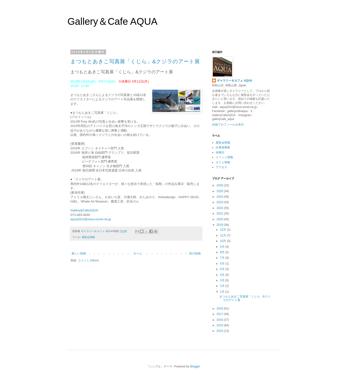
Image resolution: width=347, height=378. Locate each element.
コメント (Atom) (88, 260)
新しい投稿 (79, 253)
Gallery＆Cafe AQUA (112, 21)
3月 (222, 280)
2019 (220, 225)
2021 (220, 213)
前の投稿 (195, 253)
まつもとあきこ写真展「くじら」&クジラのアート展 (135, 61)
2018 (220, 308)
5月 (222, 269)
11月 (223, 235)
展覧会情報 (88, 237)
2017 (220, 314)
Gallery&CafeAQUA (84, 210)
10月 (223, 241)
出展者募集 (223, 147)
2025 (220, 191)
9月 (222, 246)
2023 (220, 202)
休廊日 (220, 152)
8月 (222, 252)
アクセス (221, 167)
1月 (222, 291)
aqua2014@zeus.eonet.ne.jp (90, 219)
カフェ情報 (223, 162)
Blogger (195, 366)
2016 (220, 319)
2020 (220, 219)
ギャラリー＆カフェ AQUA (234, 80)
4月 (222, 275)
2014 (220, 331)
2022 (220, 208)
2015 (220, 325)
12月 (223, 229)
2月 (222, 286)
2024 (220, 196)
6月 (222, 263)
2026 (220, 185)
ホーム (137, 253)
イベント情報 (224, 157)
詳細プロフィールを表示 (228, 124)
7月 (222, 257)
